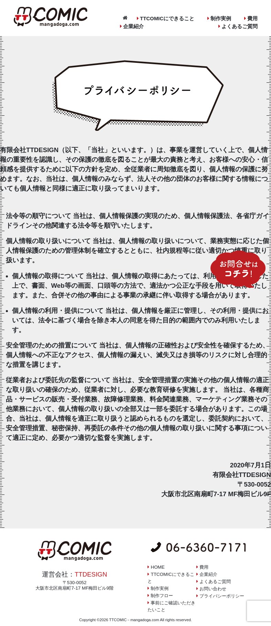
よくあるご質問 (239, 26)
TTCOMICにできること (167, 18)
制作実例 (220, 18)
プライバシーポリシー (221, 596)
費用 (252, 18)
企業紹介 (133, 26)
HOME (157, 567)
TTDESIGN (91, 574)
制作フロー (162, 595)
